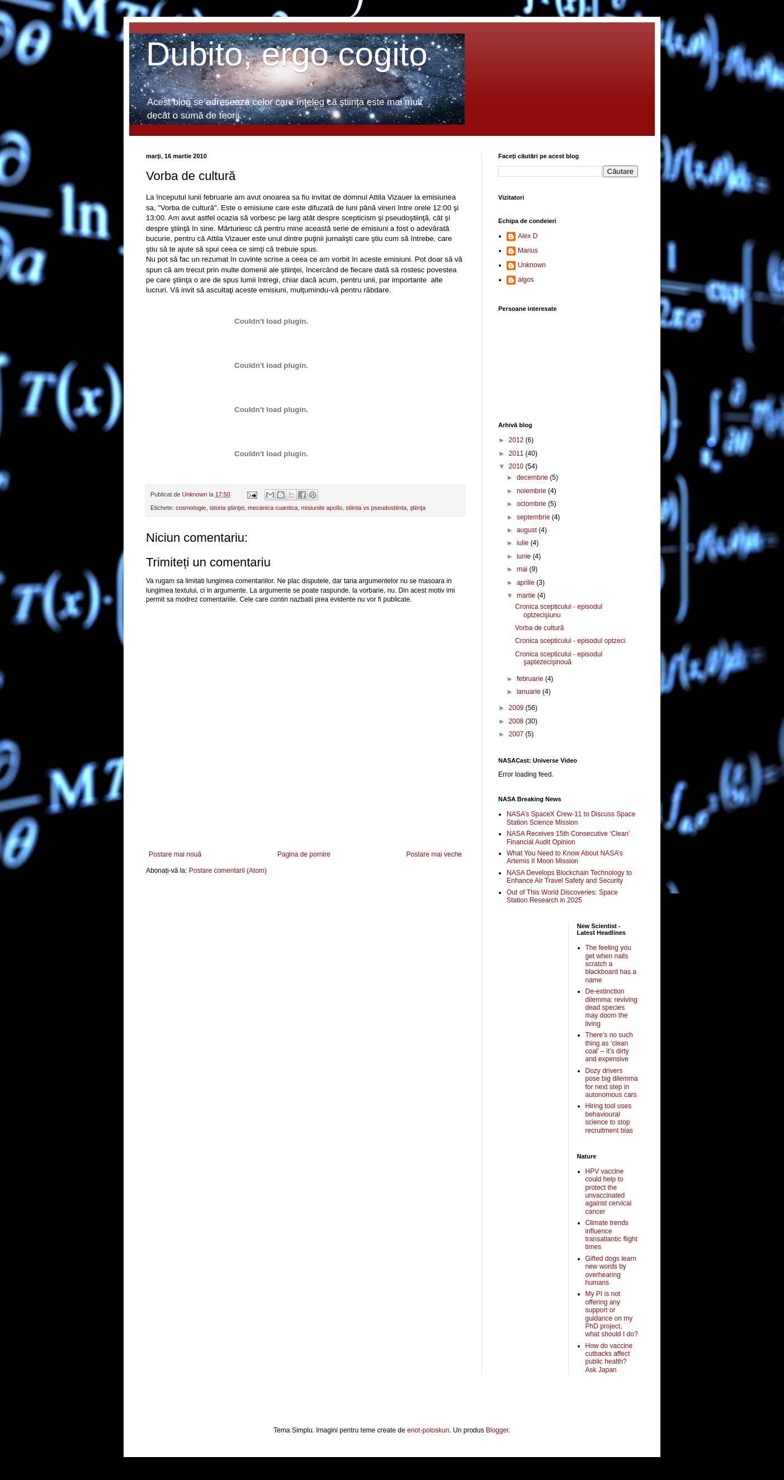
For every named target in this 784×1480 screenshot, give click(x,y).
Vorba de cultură (539, 628)
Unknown (532, 265)
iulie (524, 543)
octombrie (532, 504)
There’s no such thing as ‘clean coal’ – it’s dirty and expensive (609, 1047)
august (528, 530)
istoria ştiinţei (227, 507)
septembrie (534, 517)
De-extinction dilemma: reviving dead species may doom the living (611, 1007)
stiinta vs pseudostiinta (376, 507)
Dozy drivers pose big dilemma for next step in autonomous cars (611, 1083)
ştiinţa (418, 507)
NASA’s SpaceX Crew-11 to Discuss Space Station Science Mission (571, 818)
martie (527, 595)
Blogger (497, 1430)
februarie (531, 679)
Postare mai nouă (175, 854)
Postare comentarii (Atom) (228, 870)
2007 (517, 734)
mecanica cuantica (272, 507)
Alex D (527, 236)
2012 (517, 440)
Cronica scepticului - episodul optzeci (570, 641)
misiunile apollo (321, 507)
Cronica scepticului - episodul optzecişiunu (558, 610)
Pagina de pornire (303, 854)
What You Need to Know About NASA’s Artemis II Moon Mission (565, 857)
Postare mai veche (434, 854)
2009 (517, 708)
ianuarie (529, 692)
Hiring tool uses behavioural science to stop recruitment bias (609, 1118)
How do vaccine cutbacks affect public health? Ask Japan (609, 1358)
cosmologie (191, 507)
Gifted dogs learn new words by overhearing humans (610, 1271)
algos (526, 279)
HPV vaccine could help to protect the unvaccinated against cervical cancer (608, 1191)
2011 (517, 453)
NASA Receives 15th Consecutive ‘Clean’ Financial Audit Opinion (568, 837)
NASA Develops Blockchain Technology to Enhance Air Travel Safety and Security (569, 877)
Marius (528, 250)
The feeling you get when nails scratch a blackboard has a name (610, 964)
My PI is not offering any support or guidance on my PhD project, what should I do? (611, 1314)
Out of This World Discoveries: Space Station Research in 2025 (562, 896)
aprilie (526, 583)
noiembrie (532, 491)
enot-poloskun (428, 1430)
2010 (517, 466)
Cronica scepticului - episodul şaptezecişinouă (558, 658)
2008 (517, 721)
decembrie (533, 477)
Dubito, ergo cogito (287, 54)
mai (523, 569)
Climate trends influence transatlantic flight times (611, 1235)
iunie (525, 556)
